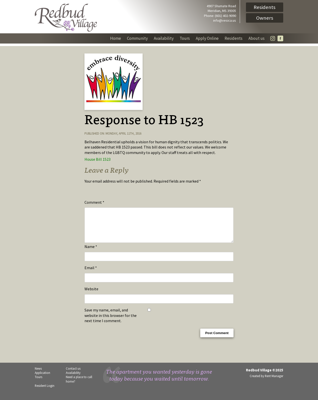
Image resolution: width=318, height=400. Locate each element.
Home (115, 38)
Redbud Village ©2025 (264, 376)
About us (256, 38)
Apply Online (207, 38)
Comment (94, 202)
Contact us (73, 374)
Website (91, 294)
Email (90, 273)
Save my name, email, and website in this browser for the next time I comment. (110, 321)
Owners (264, 18)
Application (42, 379)
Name (90, 252)
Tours (185, 38)
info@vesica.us (224, 20)
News (38, 374)
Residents (265, 7)
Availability (164, 38)
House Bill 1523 (97, 159)
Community (137, 38)
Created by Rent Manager (266, 382)
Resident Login (44, 392)
